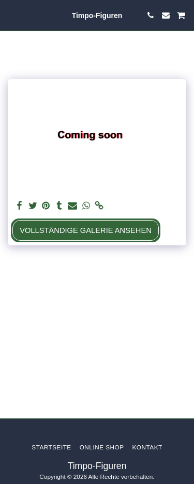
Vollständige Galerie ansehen (86, 230)
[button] (11, 15)
